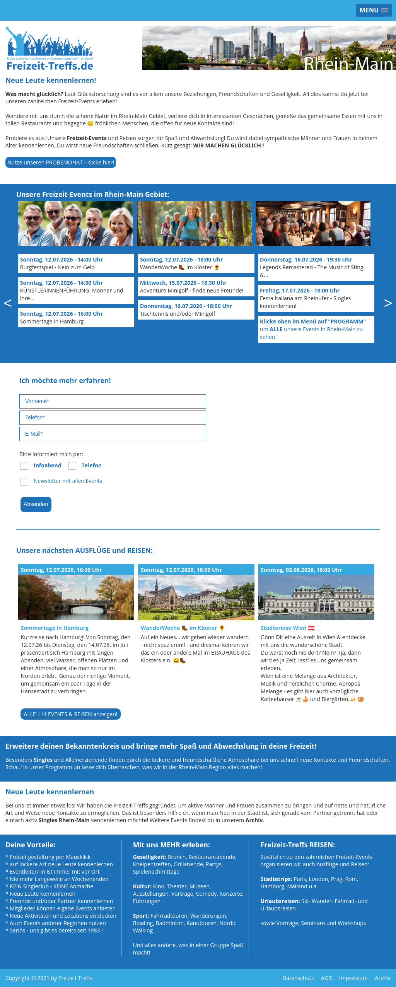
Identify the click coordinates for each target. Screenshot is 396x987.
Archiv (383, 978)
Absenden (36, 504)
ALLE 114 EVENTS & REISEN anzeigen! (70, 714)
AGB (326, 978)
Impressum (353, 978)
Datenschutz (298, 978)
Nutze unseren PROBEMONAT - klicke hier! (60, 162)
